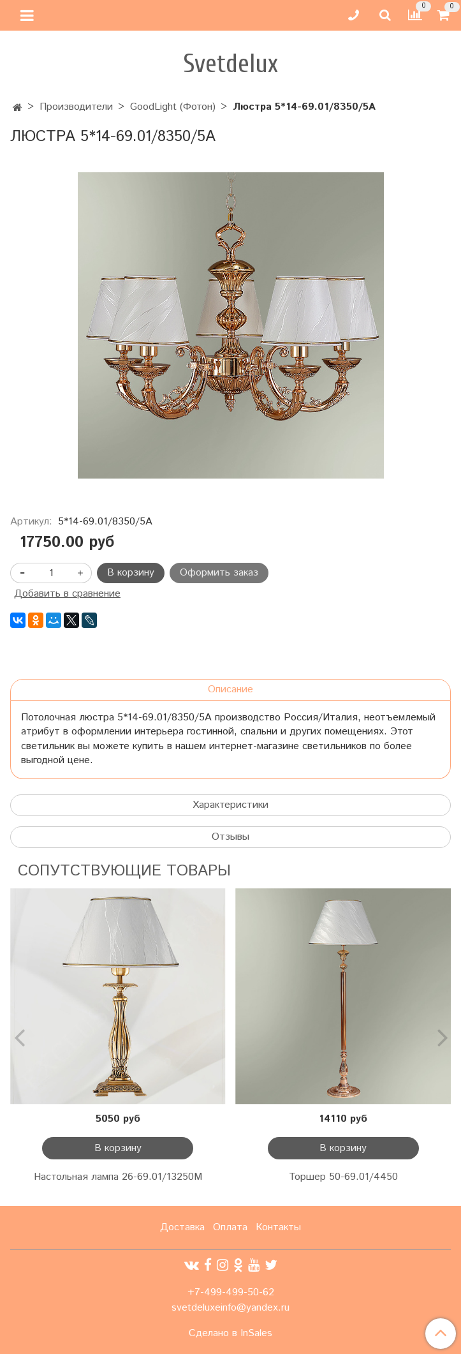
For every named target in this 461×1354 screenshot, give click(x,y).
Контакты (278, 1227)
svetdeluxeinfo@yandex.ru (230, 1307)
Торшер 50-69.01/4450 (343, 1177)
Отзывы (230, 837)
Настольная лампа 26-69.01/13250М (118, 1177)
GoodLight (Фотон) (173, 107)
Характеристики (230, 805)
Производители (76, 107)
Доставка (182, 1227)
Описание (230, 689)
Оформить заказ (219, 572)
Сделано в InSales (230, 1333)
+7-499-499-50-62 (230, 1292)
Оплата (230, 1227)
